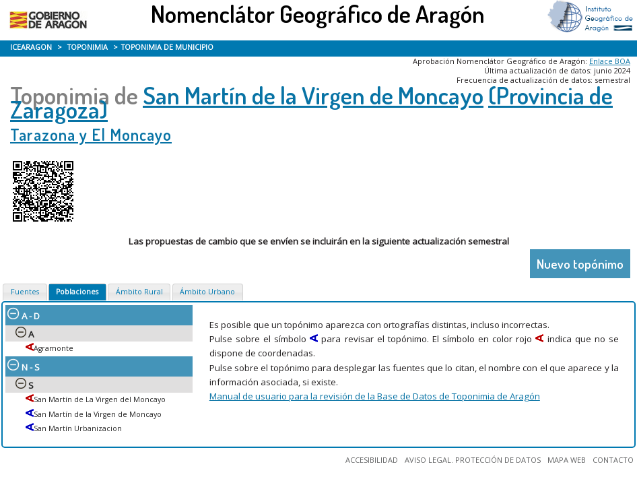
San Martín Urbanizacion (78, 428)
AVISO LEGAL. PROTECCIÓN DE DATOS (473, 460)
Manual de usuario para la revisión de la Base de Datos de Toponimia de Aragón (374, 396)
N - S (23, 367)
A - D (23, 316)
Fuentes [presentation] (25, 291)
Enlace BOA (609, 61)
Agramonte (53, 348)
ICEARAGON (31, 47)
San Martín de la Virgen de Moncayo (313, 94)
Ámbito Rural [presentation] (139, 291)
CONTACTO (613, 460)
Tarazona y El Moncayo (91, 134)
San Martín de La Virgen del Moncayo (100, 399)
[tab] (24, 292)
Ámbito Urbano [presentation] (207, 291)
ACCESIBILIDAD (371, 460)
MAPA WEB (566, 460)
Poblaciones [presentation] (77, 291)
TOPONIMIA (87, 47)
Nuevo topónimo (580, 263)
